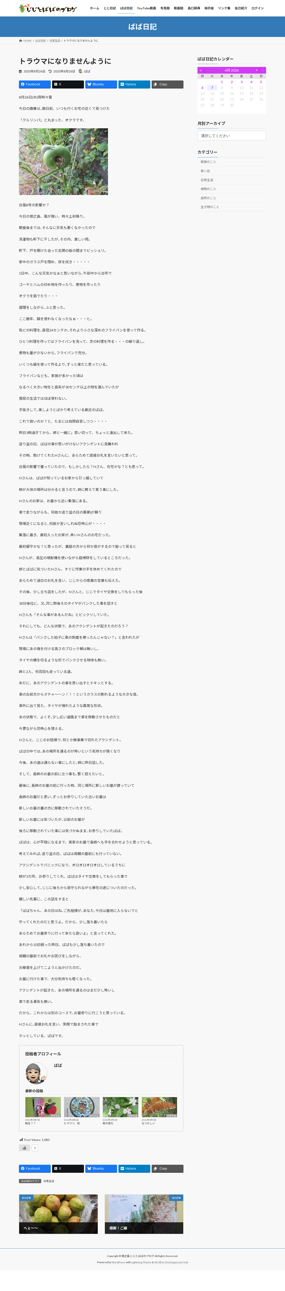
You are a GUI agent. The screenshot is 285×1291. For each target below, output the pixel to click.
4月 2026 (232, 70)
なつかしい (148, 1123)
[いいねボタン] (24, 1147)
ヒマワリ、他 (72, 1123)
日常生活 (55, 1115)
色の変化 (108, 1123)
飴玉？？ (30, 1123)
